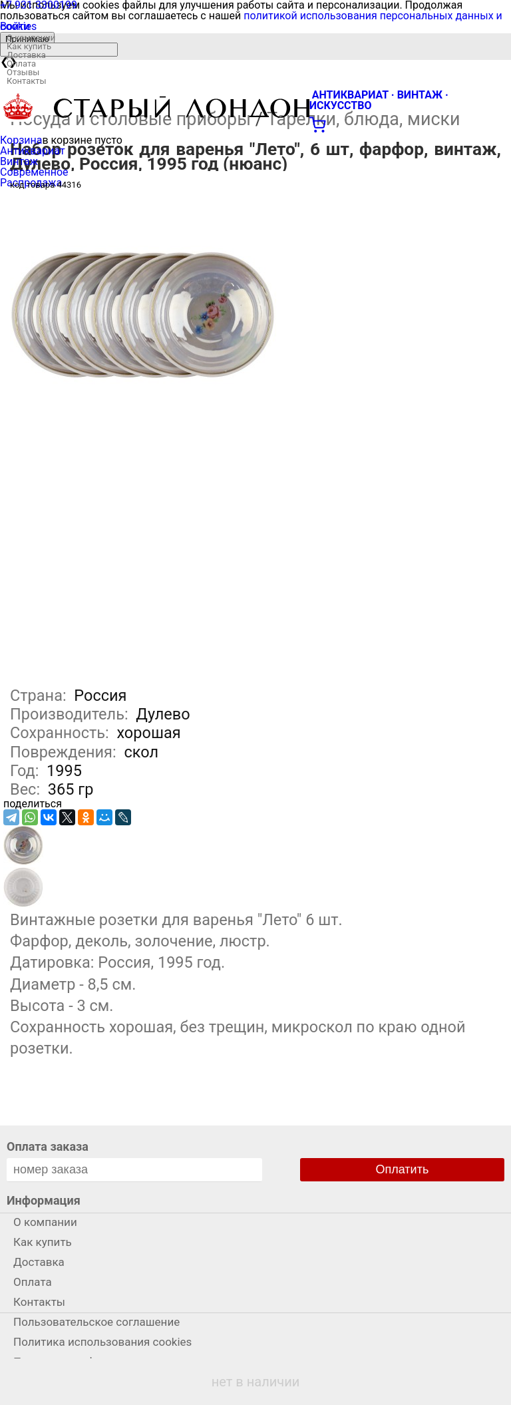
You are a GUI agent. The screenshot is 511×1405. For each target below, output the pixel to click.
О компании (31, 38)
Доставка (26, 55)
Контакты (27, 81)
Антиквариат (32, 150)
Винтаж (19, 161)
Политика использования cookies (102, 1341)
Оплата (21, 64)
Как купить (29, 46)
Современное (34, 172)
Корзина (21, 140)
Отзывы (23, 72)
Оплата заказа (47, 1146)
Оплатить (402, 1169)
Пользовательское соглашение (96, 1321)
